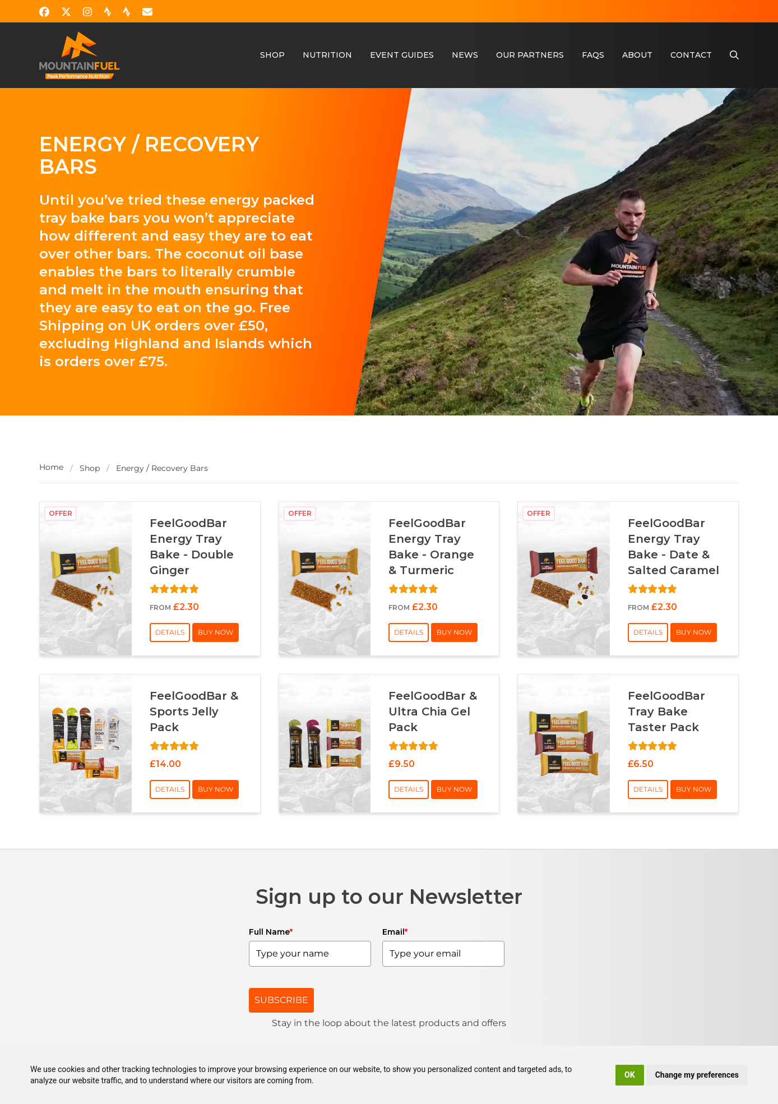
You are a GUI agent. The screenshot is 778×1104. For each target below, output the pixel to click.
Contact (691, 55)
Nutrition (327, 55)
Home (51, 467)
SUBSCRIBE (281, 1000)
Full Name (271, 932)
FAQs (593, 55)
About (637, 55)
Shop (272, 55)
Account (638, 11)
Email (394, 932)
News (465, 55)
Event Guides (402, 55)
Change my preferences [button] (697, 1074)
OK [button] (629, 1074)
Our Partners (530, 55)
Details (169, 632)
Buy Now (215, 632)
